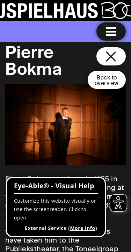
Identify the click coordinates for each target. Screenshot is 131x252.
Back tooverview (107, 80)
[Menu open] (111, 31)
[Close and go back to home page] (111, 56)
